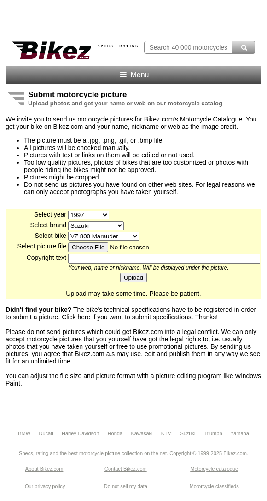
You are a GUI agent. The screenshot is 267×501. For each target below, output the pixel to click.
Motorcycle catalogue (214, 469)
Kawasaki (141, 433)
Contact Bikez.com (125, 469)
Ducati (46, 433)
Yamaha (240, 433)
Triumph (213, 433)
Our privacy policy (45, 486)
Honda (115, 433)
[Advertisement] (133, 408)
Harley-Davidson (80, 433)
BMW (24, 433)
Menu (133, 75)
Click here (76, 317)
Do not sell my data (125, 486)
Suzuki (187, 433)
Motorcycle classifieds (214, 486)
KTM (166, 433)
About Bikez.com (44, 469)
